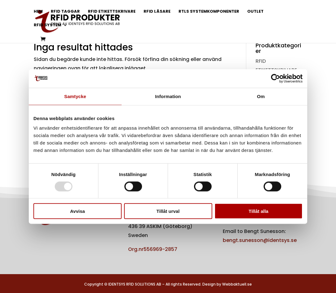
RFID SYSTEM (47, 25)
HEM (38, 11)
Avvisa (77, 211)
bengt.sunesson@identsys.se (260, 240)
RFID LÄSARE (157, 11)
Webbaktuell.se (237, 284)
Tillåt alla (259, 211)
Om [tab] (261, 96)
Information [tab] (168, 96)
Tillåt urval (168, 211)
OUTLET (255, 11)
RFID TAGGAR (65, 11)
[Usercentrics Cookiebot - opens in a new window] (275, 78)
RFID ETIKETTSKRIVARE (112, 11)
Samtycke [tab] (75, 96)
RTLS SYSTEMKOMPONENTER (209, 11)
